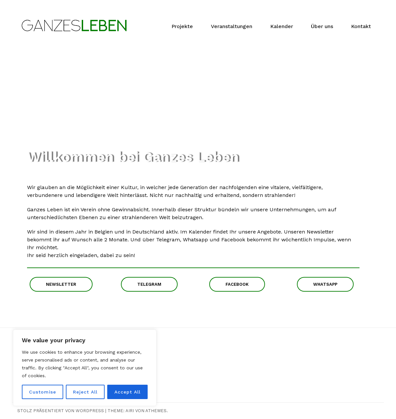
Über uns (322, 26)
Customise (42, 392)
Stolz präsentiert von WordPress (60, 410)
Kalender (281, 26)
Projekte (182, 26)
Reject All (85, 392)
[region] (84, 368)
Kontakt (361, 26)
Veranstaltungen (231, 26)
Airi (129, 410)
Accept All (127, 392)
